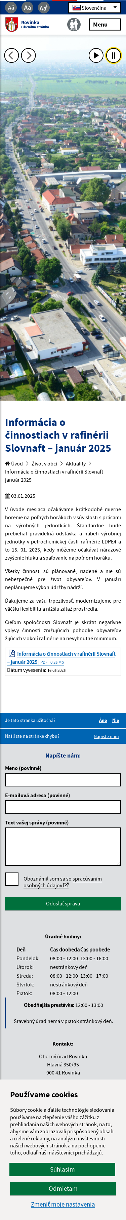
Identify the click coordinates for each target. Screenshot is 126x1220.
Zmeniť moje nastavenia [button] (63, 1204)
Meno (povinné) (23, 768)
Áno (104, 720)
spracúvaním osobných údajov (63, 882)
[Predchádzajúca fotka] (11, 55)
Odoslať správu (63, 903)
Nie (116, 720)
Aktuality (76, 463)
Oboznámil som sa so (63, 882)
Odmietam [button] (63, 1188)
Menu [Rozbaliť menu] (105, 24)
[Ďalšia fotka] (28, 55)
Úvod (14, 463)
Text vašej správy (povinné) (37, 822)
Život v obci (44, 463)
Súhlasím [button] (62, 1169)
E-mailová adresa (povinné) (37, 795)
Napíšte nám (106, 736)
